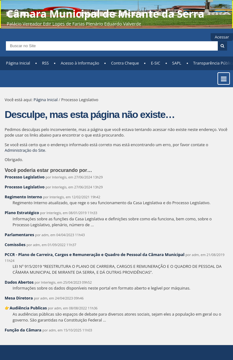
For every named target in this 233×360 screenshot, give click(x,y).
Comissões (15, 244)
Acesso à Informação (80, 63)
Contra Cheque (125, 63)
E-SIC (155, 63)
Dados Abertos (19, 282)
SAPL (176, 63)
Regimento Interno (23, 197)
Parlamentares (19, 234)
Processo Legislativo (24, 177)
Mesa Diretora (19, 298)
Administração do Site (25, 150)
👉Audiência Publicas (26, 308)
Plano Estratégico (22, 212)
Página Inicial (18, 63)
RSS (45, 63)
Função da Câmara (23, 330)
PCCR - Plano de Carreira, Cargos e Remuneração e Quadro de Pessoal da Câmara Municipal (95, 254)
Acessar (222, 37)
